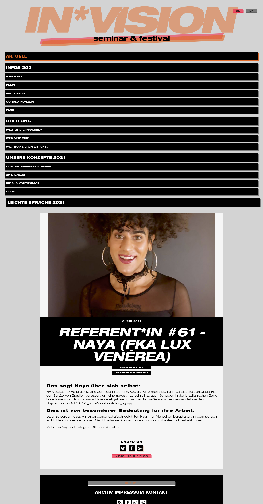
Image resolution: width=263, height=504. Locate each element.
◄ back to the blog (131, 456)
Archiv (104, 492)
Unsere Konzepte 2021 (36, 157)
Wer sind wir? (18, 137)
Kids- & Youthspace (23, 182)
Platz (11, 84)
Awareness (16, 174)
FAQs (10, 109)
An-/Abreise (16, 92)
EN (251, 10)
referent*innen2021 (133, 372)
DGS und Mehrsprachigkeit (30, 165)
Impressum (129, 492)
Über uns (19, 120)
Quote (11, 190)
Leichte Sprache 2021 (37, 202)
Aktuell (17, 55)
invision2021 (132, 367)
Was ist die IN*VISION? (24, 129)
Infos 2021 (20, 67)
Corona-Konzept (20, 100)
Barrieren (15, 75)
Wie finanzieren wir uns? (27, 145)
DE (238, 10)
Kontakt (156, 492)
